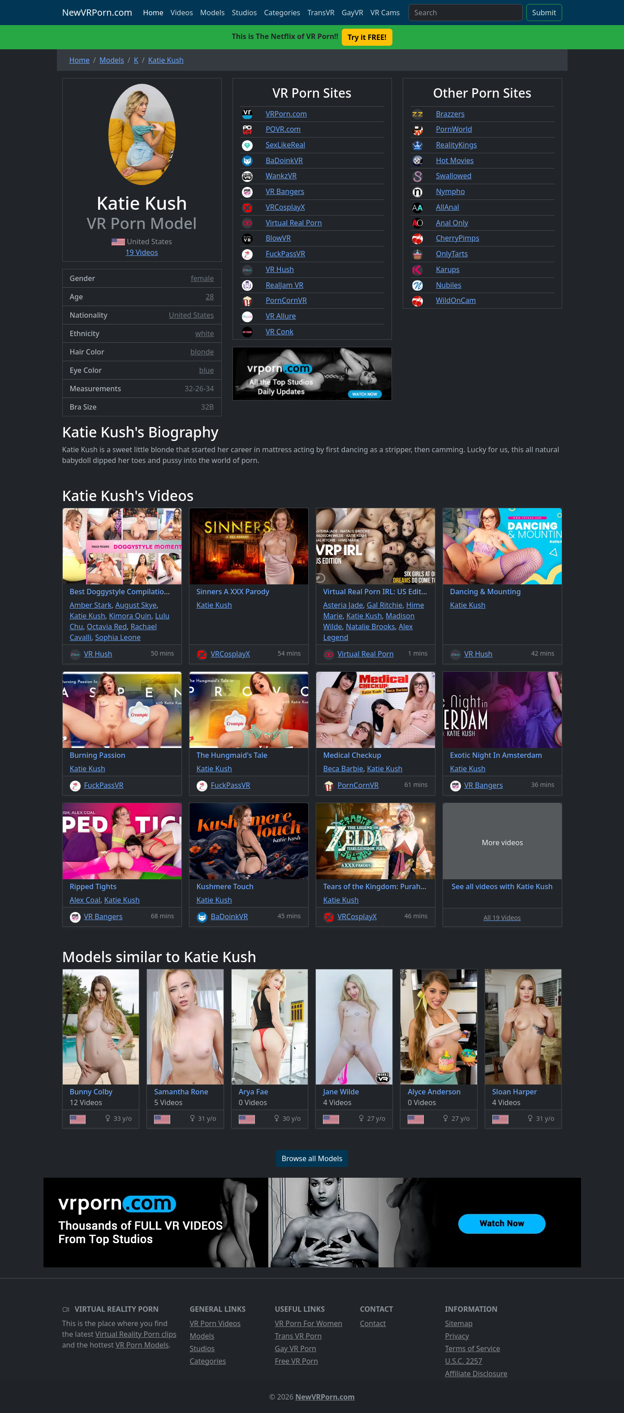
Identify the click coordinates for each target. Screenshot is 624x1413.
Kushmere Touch (225, 886)
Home (153, 12)
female (202, 278)
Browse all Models (312, 1158)
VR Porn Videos (215, 1323)
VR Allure (281, 316)
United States (191, 315)
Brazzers (450, 114)
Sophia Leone (118, 637)
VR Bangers (285, 191)
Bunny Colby (91, 1092)
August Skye (135, 605)
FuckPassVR (285, 254)
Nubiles (448, 285)
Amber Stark (91, 605)
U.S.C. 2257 (463, 1361)
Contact (373, 1323)
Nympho (450, 191)
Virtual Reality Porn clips (135, 1334)
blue (206, 370)
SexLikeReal (285, 145)
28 (210, 297)
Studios (244, 12)
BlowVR (278, 238)
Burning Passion (97, 755)
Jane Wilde (341, 1092)
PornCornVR (286, 300)
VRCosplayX (285, 207)
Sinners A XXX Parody (233, 591)
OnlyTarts (452, 254)
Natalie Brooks (370, 626)
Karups (448, 269)
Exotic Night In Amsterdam (496, 755)
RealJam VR (284, 285)
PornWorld (454, 129)
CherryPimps (457, 238)
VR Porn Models (142, 1345)
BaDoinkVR (284, 160)
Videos (182, 12)
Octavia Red (107, 626)
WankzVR (281, 176)
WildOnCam (456, 300)
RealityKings (456, 145)
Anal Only (452, 223)
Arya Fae (253, 1092)
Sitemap (459, 1323)
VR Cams (385, 12)
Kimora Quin (130, 616)
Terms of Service (472, 1348)
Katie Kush (87, 616)
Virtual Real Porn (294, 223)
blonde (202, 352)
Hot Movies (454, 160)
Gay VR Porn (296, 1348)
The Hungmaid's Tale (232, 755)
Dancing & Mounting (485, 591)
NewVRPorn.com (97, 12)
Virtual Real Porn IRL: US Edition (377, 591)
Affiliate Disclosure (476, 1373)
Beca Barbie (343, 768)
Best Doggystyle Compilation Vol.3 (128, 591)
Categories (282, 12)
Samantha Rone (181, 1092)
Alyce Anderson (434, 1092)
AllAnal (447, 207)
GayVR (352, 12)
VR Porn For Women (309, 1323)
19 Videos (141, 252)
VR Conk (279, 332)
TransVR (320, 12)
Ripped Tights (93, 886)
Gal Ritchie (385, 605)
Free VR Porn (296, 1361)
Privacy (457, 1336)
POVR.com (283, 129)
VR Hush (280, 269)
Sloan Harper (514, 1092)
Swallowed (453, 176)
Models (212, 12)
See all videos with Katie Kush (502, 886)
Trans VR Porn (298, 1336)
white (204, 333)
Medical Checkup (352, 755)
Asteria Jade (343, 605)
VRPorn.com (286, 114)
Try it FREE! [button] (367, 37)
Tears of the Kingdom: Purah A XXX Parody (395, 886)
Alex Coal (85, 900)
